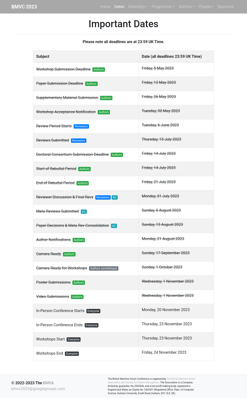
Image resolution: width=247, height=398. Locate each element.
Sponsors (225, 6)
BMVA (48, 383)
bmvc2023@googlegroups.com (38, 388)
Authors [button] (185, 6)
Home (105, 6)
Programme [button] (161, 6)
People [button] (205, 6)
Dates (119, 6)
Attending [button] (136, 6)
